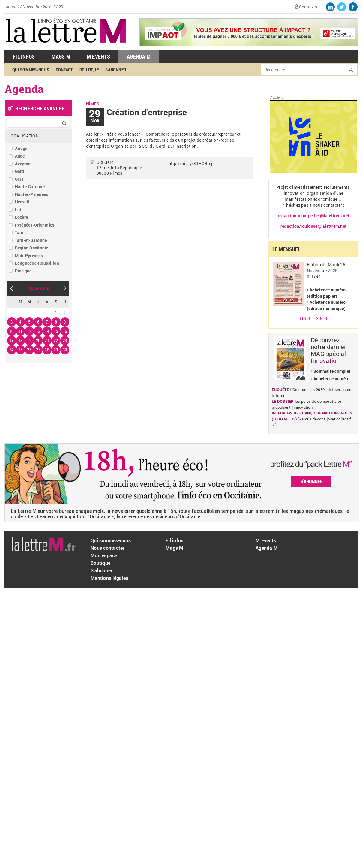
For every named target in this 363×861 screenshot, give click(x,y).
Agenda (24, 89)
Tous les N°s (313, 318)
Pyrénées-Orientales (35, 225)
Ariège (21, 148)
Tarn (19, 232)
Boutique (89, 70)
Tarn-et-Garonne (31, 240)
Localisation (23, 136)
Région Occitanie (31, 248)
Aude (20, 156)
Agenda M (139, 56)
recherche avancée (39, 108)
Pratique (23, 271)
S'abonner (115, 70)
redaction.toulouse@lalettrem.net (313, 226)
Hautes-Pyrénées (31, 194)
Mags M (61, 56)
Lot (18, 209)
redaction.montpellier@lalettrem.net (313, 215)
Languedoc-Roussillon (37, 263)
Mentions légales (109, 578)
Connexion (309, 7)
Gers (19, 179)
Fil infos (174, 540)
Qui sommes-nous (30, 70)
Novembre (38, 288)
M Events (98, 56)
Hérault (22, 202)
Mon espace (104, 555)
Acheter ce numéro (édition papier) (326, 293)
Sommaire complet (332, 371)
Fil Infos (24, 56)
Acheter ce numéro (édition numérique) (326, 305)
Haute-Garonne (30, 186)
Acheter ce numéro (332, 378)
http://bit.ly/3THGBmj (190, 163)
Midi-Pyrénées (29, 255)
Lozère (21, 217)
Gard (19, 171)
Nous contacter (108, 548)
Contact (64, 70)
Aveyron (23, 164)
